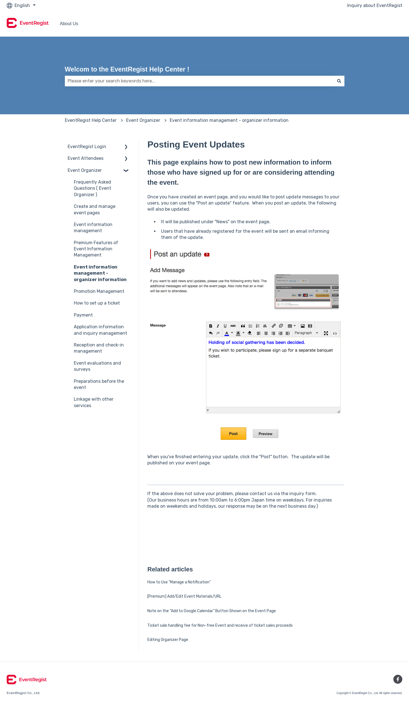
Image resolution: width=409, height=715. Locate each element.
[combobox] (199, 81)
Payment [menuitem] (83, 315)
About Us (69, 23)
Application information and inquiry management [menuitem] (100, 330)
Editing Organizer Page (167, 639)
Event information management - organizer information (229, 120)
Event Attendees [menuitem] (85, 158)
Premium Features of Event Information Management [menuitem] (96, 249)
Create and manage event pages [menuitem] (94, 209)
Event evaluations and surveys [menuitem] (97, 366)
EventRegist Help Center (91, 120)
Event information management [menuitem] (93, 227)
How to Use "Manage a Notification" (179, 582)
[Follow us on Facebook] (397, 679)
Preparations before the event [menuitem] (99, 384)
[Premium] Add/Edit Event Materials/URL (184, 596)
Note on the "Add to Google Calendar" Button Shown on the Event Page (211, 611)
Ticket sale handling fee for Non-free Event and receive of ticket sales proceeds (220, 625)
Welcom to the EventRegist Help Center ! (127, 69)
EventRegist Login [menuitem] (87, 146)
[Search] (339, 81)
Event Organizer (143, 120)
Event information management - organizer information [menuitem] (100, 273)
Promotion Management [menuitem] (99, 291)
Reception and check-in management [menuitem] (99, 348)
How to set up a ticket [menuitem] (97, 303)
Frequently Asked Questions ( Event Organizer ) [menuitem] (92, 188)
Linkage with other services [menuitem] (94, 402)
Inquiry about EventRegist (374, 5)
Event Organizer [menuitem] (85, 170)
